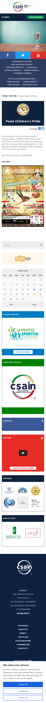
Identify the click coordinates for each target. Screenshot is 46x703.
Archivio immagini (13, 70)
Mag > (34, 304)
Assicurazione (23, 641)
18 (34, 289)
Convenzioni (23, 645)
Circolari (23, 637)
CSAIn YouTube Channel (23, 468)
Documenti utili (30, 85)
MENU (5, 17)
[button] (41, 245)
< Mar (11, 304)
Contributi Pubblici (22, 73)
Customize (23, 691)
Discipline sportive (15, 67)
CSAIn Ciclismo (13, 82)
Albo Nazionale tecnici (21, 64)
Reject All (23, 698)
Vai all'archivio (23, 352)
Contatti (23, 648)
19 (40, 289)
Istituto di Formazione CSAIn (21, 79)
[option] (23, 196)
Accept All (23, 684)
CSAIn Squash (13, 85)
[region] (23, 682)
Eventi (23, 633)
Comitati (23, 629)
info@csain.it (23, 613)
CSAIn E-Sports (30, 82)
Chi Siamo (23, 626)
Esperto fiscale (31, 70)
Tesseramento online (22, 61)
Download (32, 67)
